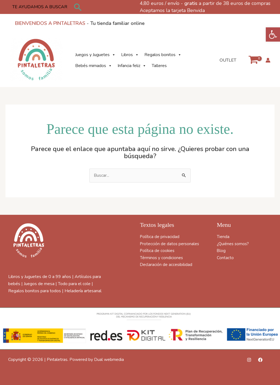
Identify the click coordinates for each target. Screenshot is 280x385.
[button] (273, 34)
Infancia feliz (132, 65)
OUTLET (228, 60)
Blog (221, 251)
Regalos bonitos (163, 54)
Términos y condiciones (161, 258)
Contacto (225, 258)
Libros (130, 54)
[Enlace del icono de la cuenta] (268, 60)
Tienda (223, 237)
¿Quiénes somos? (233, 244)
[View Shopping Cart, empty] (253, 60)
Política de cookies (158, 251)
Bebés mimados (93, 65)
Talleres (159, 66)
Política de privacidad (160, 237)
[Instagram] (249, 360)
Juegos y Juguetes (95, 54)
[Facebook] (260, 360)
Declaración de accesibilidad (166, 265)
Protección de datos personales (170, 244)
